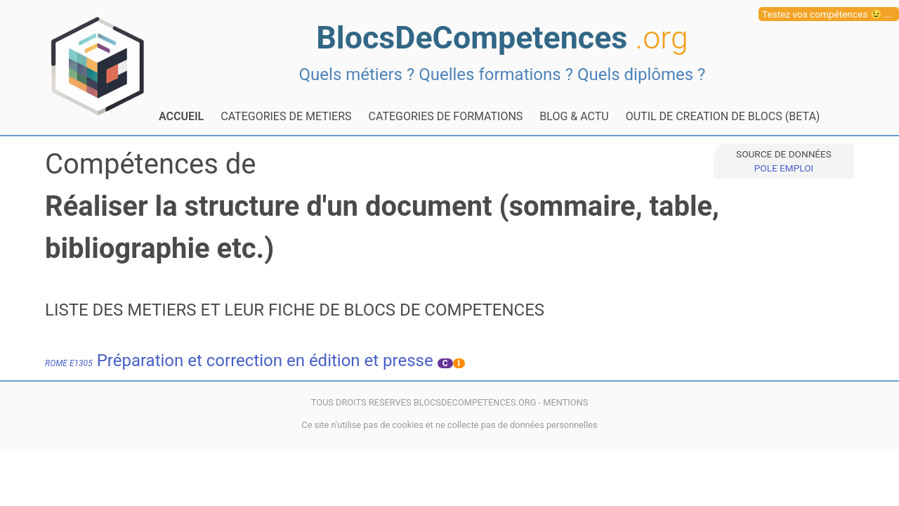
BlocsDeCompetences (502, 37)
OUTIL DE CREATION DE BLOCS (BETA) (723, 116)
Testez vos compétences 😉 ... (827, 14)
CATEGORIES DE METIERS (286, 116)
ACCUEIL (181, 116)
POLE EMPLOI (783, 168)
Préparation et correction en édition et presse (239, 360)
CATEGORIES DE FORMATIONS (446, 116)
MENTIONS (565, 402)
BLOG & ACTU (573, 116)
